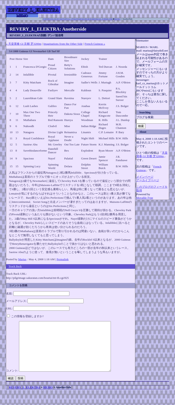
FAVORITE (60, 19)
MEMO (82, 19)
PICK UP (69, 19)
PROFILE (51, 19)
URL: (9, 308)
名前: (9, 293)
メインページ (144, 176)
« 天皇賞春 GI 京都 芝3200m (23, 43)
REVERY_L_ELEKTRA (24, 397)
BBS (94, 19)
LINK (110, 19)
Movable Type (144, 197)
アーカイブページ (147, 180)
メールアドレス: (16, 301)
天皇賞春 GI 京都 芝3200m (152, 154)
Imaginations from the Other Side (62, 43)
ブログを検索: (145, 117)
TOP (45, 19)
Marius (22, 259)
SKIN (75, 19)
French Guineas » (95, 43)
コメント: (12, 380)
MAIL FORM (101, 19)
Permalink (63, 259)
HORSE (88, 19)
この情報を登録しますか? (25, 316)
